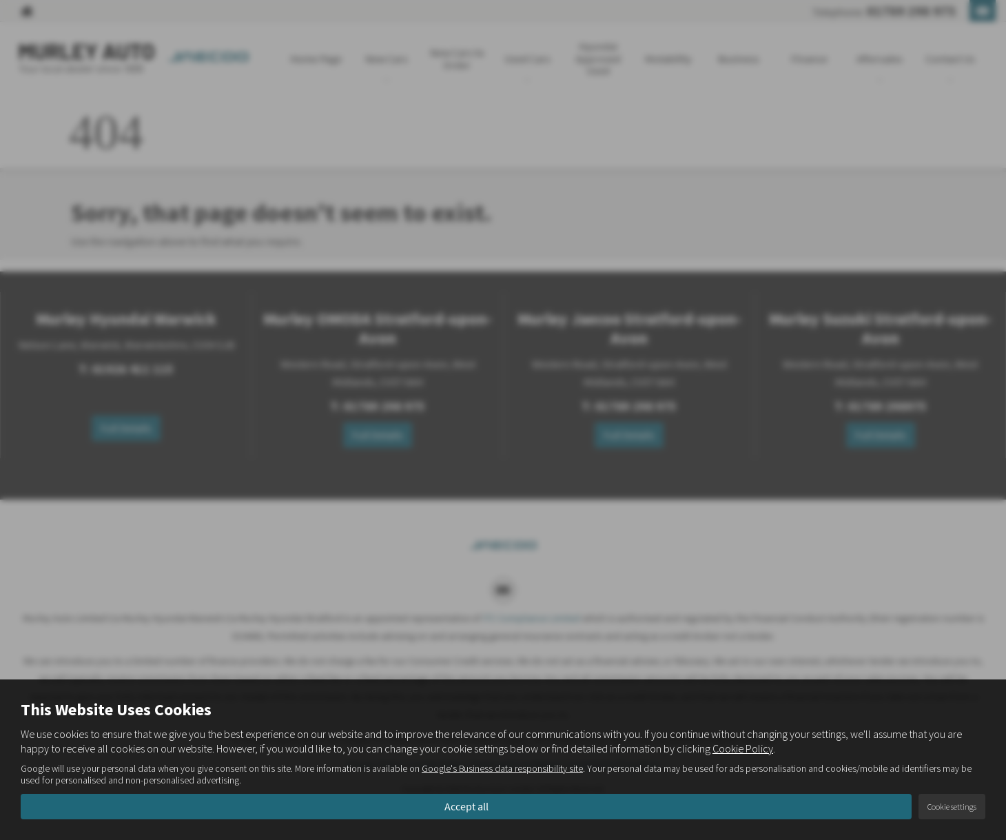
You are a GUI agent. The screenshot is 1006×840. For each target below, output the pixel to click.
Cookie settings (951, 806)
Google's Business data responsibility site (502, 769)
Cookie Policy (742, 748)
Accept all (466, 806)
